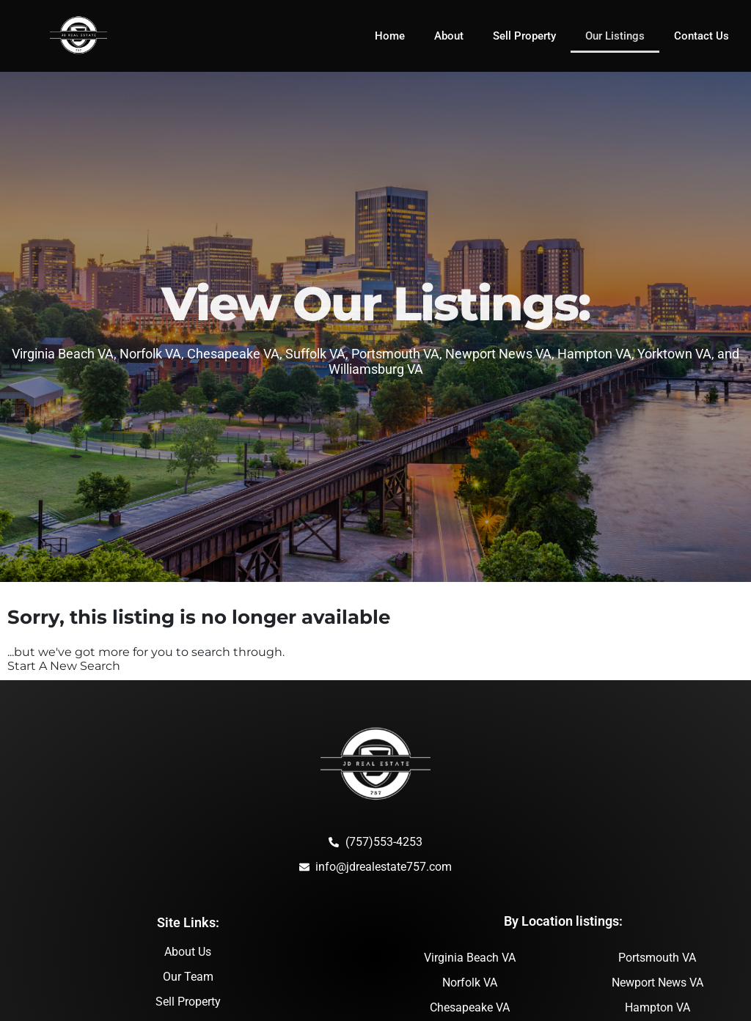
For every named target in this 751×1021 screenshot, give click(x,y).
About (449, 36)
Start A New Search (63, 666)
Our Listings (615, 36)
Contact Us (701, 36)
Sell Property (524, 36)
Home (390, 36)
